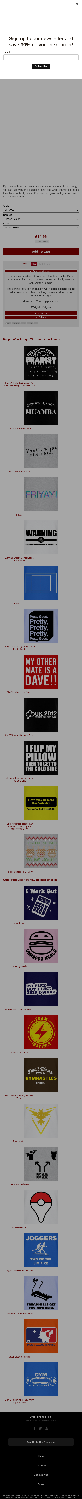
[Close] (77, 4)
